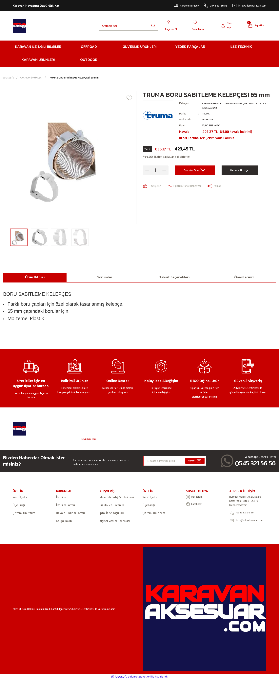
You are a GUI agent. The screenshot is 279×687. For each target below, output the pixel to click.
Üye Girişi (19, 506)
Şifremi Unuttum (24, 514)
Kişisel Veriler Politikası (114, 522)
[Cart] (254, 26)
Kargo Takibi (64, 522)
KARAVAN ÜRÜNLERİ (213, 104)
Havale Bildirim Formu (70, 514)
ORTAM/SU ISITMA (237, 104)
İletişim (61, 498)
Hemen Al (240, 171)
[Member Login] (174, 26)
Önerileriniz (244, 278)
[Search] (109, 26)
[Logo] (19, 26)
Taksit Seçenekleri (174, 278)
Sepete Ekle (195, 171)
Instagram (196, 498)
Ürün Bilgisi (35, 278)
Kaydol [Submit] (195, 462)
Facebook (195, 506)
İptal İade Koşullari (111, 514)
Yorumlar (104, 278)
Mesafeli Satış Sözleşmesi (116, 498)
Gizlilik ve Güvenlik (111, 506)
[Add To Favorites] (129, 99)
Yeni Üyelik (20, 498)
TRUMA (206, 114)
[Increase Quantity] (164, 171)
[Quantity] (155, 171)
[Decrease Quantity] (147, 171)
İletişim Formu (65, 506)
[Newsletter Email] (174, 462)
